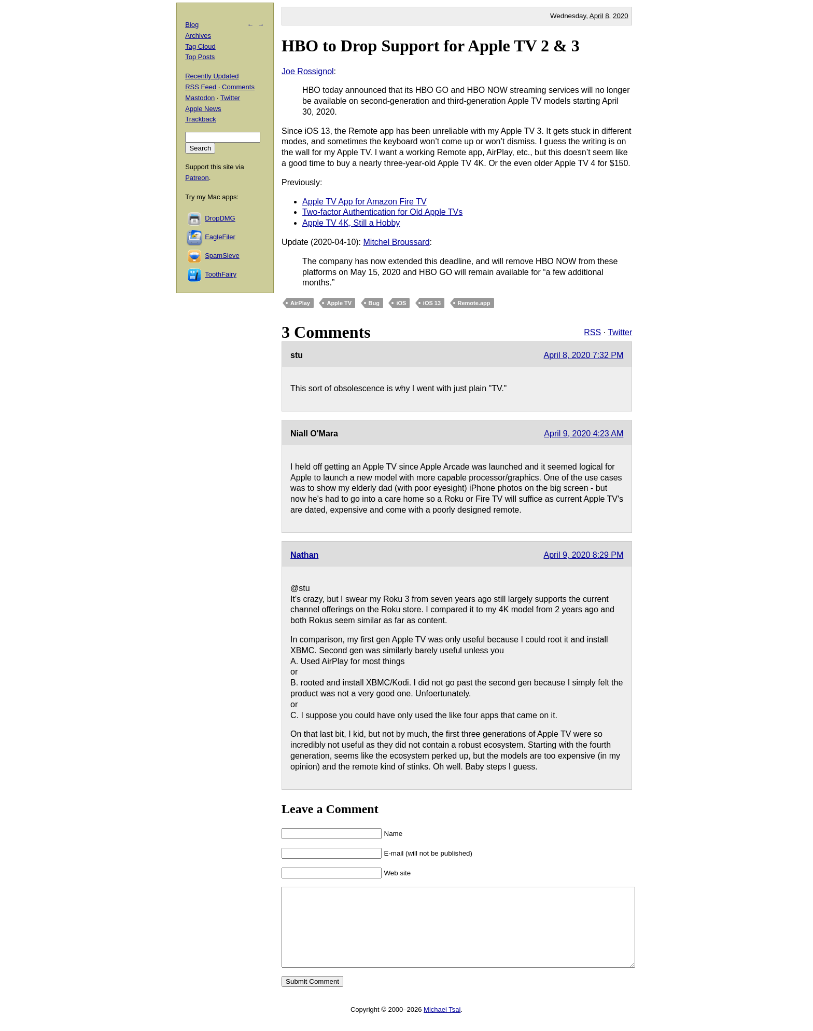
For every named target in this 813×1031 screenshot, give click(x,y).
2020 (620, 16)
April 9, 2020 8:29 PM (583, 555)
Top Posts (200, 57)
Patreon (197, 178)
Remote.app (474, 303)
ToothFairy (220, 274)
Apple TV (339, 303)
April (597, 16)
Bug (374, 303)
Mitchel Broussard (396, 242)
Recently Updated (212, 76)
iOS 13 (432, 303)
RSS (592, 332)
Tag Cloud (200, 46)
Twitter (620, 332)
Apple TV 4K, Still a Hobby (351, 222)
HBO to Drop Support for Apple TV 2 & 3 (431, 45)
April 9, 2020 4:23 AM (583, 433)
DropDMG (220, 218)
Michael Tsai (442, 1025)
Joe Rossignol (308, 71)
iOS (401, 303)
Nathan (304, 555)
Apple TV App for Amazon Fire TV (364, 201)
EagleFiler (220, 237)
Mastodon (200, 98)
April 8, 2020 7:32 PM (583, 355)
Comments (238, 87)
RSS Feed (200, 87)
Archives (198, 35)
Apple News (203, 109)
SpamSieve (222, 255)
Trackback (200, 119)
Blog (192, 25)
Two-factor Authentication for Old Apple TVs (382, 212)
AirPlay (300, 303)
